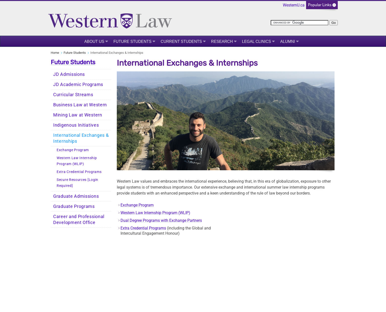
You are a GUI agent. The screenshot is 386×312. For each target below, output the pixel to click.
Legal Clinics (256, 41)
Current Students (181, 41)
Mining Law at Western (77, 115)
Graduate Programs (74, 206)
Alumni (287, 41)
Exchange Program (73, 150)
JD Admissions (69, 74)
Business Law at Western (80, 104)
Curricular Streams (73, 94)
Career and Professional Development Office (78, 219)
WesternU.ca (294, 5)
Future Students (132, 41)
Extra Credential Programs (79, 172)
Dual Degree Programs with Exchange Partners (161, 220)
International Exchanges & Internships (81, 138)
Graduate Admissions (76, 196)
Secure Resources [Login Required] (77, 183)
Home (55, 53)
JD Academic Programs (78, 84)
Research (222, 41)
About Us (94, 41)
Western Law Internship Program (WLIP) (77, 161)
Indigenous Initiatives (76, 125)
